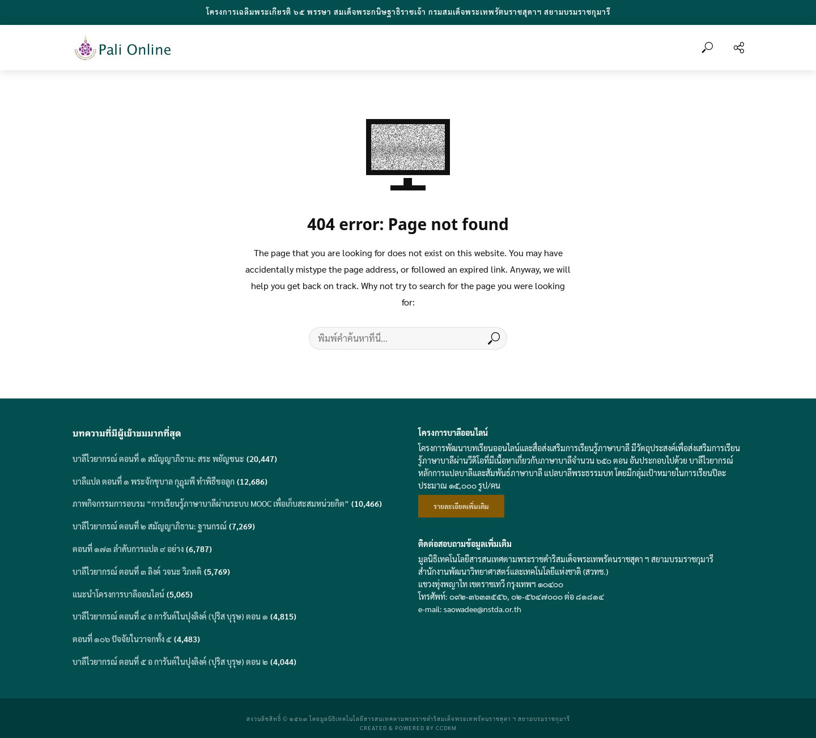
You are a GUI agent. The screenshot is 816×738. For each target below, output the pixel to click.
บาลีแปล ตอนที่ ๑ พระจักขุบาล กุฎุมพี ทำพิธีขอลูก (154, 481)
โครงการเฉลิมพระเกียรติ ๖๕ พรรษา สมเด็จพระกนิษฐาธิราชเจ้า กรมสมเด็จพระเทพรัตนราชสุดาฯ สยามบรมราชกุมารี (408, 11)
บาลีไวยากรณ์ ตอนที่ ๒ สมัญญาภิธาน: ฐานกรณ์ (150, 526)
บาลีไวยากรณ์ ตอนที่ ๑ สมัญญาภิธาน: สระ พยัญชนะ (158, 458)
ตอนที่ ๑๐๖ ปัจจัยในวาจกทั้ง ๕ (122, 639)
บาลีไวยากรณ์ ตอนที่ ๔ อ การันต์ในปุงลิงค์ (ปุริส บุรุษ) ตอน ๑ (170, 616)
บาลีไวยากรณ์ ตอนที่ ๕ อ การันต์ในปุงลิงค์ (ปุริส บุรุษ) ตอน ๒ (170, 661)
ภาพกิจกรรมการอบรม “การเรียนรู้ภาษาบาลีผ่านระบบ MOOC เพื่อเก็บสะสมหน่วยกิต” (211, 503)
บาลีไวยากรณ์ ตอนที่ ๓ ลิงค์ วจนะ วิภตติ (137, 571)
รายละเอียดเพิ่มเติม (461, 506)
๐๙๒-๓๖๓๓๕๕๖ (478, 596)
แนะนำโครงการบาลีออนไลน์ (118, 594)
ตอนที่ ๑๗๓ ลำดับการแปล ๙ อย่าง (128, 549)
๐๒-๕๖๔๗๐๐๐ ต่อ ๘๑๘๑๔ (557, 596)
